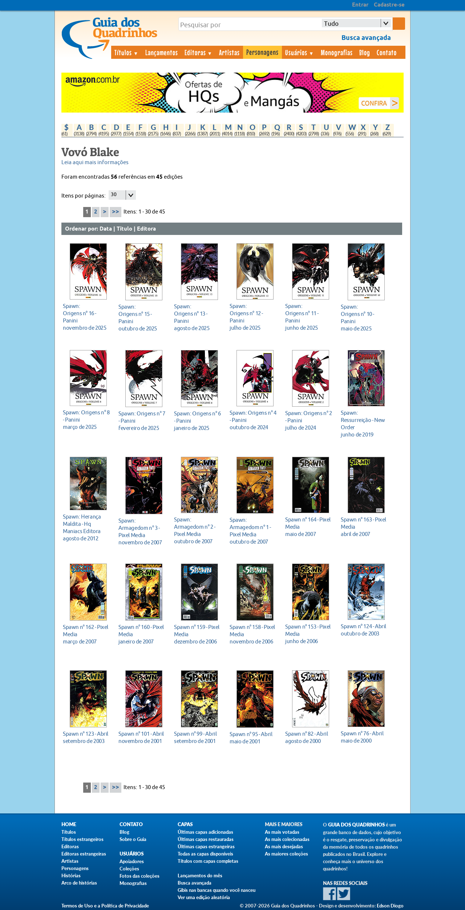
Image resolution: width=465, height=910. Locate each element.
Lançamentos (161, 52)
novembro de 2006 (253, 634)
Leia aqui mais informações (95, 162)
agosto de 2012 (86, 527)
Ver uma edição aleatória (204, 897)
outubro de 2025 (141, 317)
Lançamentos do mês (200, 875)
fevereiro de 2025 (141, 420)
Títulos (126, 52)
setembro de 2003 (86, 737)
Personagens (262, 52)
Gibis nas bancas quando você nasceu (216, 890)
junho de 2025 (308, 316)
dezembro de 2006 (197, 634)
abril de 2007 (364, 526)
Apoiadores (132, 861)
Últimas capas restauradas (206, 839)
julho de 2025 (253, 316)
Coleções (129, 869)
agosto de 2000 (308, 737)
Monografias (337, 52)
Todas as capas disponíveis (205, 854)
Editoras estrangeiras (83, 854)
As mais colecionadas (287, 839)
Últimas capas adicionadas (205, 832)
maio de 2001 (253, 738)
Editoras (199, 52)
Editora (146, 229)
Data (106, 229)
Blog (364, 52)
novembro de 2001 (141, 737)
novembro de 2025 (86, 316)
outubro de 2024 (253, 420)
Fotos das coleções (139, 876)
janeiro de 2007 (141, 634)
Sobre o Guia (133, 839)
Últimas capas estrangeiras (206, 846)
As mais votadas (282, 832)
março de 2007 (86, 634)
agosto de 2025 (197, 317)
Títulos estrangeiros (82, 839)
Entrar (360, 5)
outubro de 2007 (197, 530)
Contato (387, 52)
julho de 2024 (308, 420)
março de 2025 (86, 419)
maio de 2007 (308, 526)
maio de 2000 (364, 737)
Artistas (229, 52)
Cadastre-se (389, 5)
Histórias (71, 875)
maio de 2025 (364, 317)
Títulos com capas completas (208, 861)
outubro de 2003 (364, 630)
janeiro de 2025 (197, 420)
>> (115, 212)
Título (124, 229)
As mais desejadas (284, 846)
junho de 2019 (364, 423)
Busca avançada (194, 883)
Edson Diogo (390, 906)
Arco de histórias (79, 883)
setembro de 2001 (197, 737)
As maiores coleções (286, 854)
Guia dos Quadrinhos (356, 825)
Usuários (299, 52)
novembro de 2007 (141, 531)
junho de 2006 (308, 634)
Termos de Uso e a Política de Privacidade (105, 906)
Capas (185, 824)
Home (68, 824)
